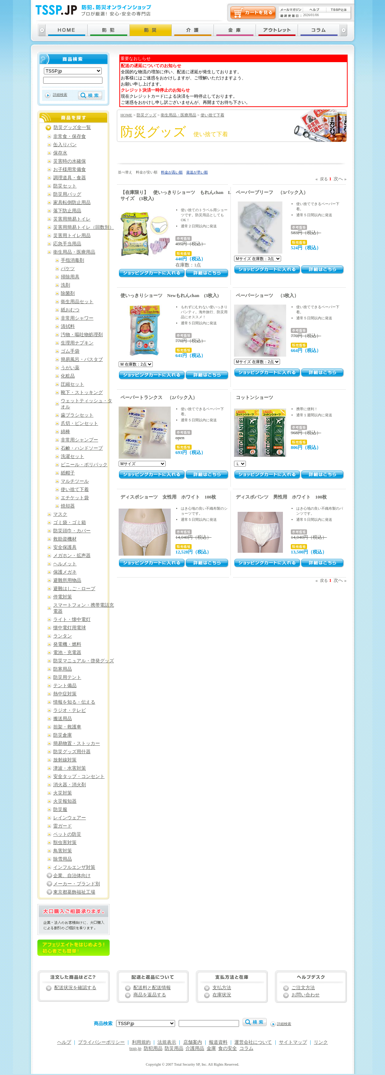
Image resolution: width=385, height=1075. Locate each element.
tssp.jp (135, 1048)
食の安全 (227, 1048)
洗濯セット (72, 456)
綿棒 (65, 431)
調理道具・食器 (69, 177)
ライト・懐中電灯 (72, 619)
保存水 (60, 153)
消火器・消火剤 (69, 784)
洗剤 (65, 285)
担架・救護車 (67, 726)
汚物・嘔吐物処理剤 (82, 334)
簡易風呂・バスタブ (82, 359)
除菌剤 (68, 293)
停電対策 (62, 596)
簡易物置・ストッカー (76, 743)
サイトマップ (293, 1042)
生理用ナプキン (77, 343)
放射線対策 (65, 760)
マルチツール (75, 481)
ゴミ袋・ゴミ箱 (69, 522)
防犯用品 (153, 1048)
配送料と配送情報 (152, 987)
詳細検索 (60, 95)
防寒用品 (62, 669)
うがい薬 (70, 367)
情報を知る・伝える (74, 702)
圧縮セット (72, 384)
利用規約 (141, 1042)
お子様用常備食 (69, 169)
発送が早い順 (197, 172)
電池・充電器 (67, 652)
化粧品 (68, 376)
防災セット (65, 186)
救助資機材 (65, 539)
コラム (246, 1048)
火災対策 (62, 793)
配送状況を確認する (75, 987)
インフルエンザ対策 (74, 867)
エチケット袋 (75, 497)
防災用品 (174, 1048)
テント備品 (65, 685)
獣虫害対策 (65, 842)
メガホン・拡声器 (72, 555)
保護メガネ (65, 572)
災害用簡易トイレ (72, 219)
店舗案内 (192, 1042)
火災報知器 (65, 801)
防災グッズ (146, 115)
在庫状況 (221, 994)
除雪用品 (62, 859)
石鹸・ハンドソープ (82, 448)
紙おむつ (70, 309)
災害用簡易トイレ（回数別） (83, 227)
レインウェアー (69, 817)
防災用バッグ (67, 194)
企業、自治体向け (72, 875)
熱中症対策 (65, 693)
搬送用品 (62, 718)
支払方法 (221, 987)
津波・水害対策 (69, 768)
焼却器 (68, 506)
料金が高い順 (172, 172)
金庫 (211, 1048)
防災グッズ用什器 (72, 751)
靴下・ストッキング (82, 392)
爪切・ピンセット (79, 423)
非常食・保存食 (69, 136)
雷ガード (62, 826)
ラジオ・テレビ (69, 710)
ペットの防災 (67, 834)
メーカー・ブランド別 (76, 883)
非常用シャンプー (79, 439)
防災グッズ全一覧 (72, 127)
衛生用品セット (77, 301)
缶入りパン (65, 144)
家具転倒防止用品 (72, 202)
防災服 (60, 809)
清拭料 (68, 326)
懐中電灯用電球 (69, 627)
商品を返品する (149, 994)
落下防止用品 (67, 210)
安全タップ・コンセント (79, 776)
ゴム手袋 (70, 351)
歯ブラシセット (77, 415)
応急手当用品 (67, 243)
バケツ (68, 268)
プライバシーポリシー (101, 1042)
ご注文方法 (303, 987)
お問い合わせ (306, 994)
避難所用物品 (67, 580)
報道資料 (218, 1042)
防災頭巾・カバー (72, 530)
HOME (126, 115)
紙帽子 (68, 473)
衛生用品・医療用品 (178, 115)
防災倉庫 (62, 735)
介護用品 (194, 1048)
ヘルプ (64, 1042)
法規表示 (166, 1042)
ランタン (62, 636)
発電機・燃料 (67, 644)
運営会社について (253, 1042)
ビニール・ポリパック (84, 464)
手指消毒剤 (72, 260)
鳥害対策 (62, 850)
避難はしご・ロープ (74, 588)
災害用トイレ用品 (72, 235)
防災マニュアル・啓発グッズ (83, 660)
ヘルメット (65, 563)
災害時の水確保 (69, 161)
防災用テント (67, 677)
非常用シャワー (77, 318)
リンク (321, 1042)
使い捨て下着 (212, 115)
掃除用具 (70, 276)
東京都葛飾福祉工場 (74, 892)
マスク (60, 514)
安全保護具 (65, 547)
